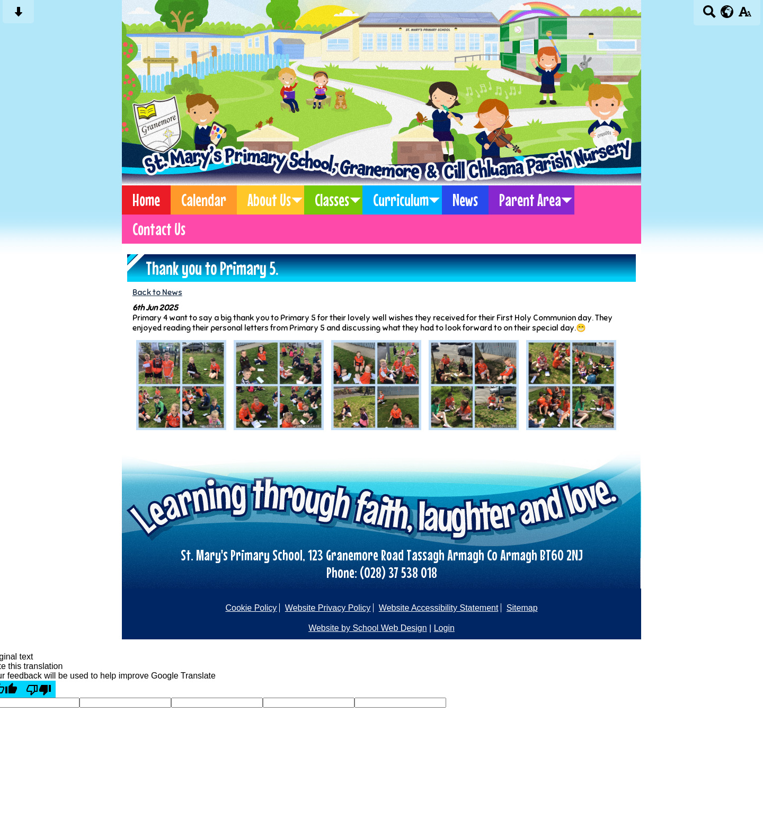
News (465, 200)
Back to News (157, 292)
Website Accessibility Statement (439, 607)
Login (444, 627)
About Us (269, 200)
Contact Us (158, 229)
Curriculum (401, 200)
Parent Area (530, 200)
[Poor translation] (39, 689)
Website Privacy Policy (328, 607)
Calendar (203, 200)
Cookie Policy (251, 607)
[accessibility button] (744, 15)
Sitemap (522, 607)
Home (146, 200)
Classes (332, 200)
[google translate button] (727, 11)
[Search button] (709, 15)
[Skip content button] (18, 15)
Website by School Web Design (367, 627)
